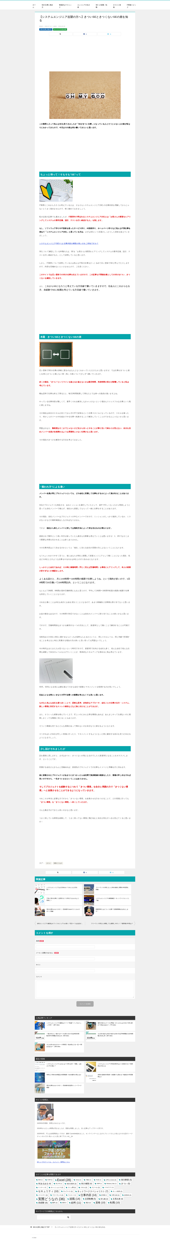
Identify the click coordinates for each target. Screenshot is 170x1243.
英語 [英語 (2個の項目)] (88, 1203)
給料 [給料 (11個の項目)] (76, 1202)
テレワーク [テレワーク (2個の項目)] (68, 1191)
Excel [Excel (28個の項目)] (64, 1179)
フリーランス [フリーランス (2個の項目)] (57, 1195)
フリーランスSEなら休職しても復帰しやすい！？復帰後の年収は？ (112, 923)
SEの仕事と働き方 (47, 6)
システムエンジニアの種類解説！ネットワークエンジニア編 (112, 899)
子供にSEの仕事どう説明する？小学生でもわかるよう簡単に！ (63, 899)
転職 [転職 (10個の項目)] (115, 1202)
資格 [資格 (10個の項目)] (100, 1202)
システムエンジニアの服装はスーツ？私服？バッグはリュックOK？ (64, 1024)
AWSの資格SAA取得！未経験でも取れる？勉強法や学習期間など (115, 1075)
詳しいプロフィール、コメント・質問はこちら (53, 1162)
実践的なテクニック (65, 6)
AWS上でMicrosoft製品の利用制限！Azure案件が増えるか (64, 1074)
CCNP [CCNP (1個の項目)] (49, 1179)
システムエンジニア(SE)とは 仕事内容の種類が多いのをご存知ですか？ (68, 243)
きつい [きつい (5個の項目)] (125, 1183)
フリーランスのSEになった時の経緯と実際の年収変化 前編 (112, 888)
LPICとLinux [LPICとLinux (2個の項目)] (111, 1180)
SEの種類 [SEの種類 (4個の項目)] (86, 1184)
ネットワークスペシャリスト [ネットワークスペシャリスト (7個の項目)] (92, 1191)
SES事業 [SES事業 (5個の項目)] (126, 1180)
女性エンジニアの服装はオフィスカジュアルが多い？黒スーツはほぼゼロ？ (60, 923)
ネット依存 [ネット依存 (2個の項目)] (117, 1191)
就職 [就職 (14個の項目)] (74, 1198)
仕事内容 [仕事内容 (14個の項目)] (89, 1195)
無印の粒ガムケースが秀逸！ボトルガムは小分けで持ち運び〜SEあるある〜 (115, 1024)
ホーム (34, 6)
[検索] (53, 1217)
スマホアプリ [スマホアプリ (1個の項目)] (109, 1187)
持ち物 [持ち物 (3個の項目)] (104, 1199)
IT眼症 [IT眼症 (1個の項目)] (88, 1179)
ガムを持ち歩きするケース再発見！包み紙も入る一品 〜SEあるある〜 (64, 1045)
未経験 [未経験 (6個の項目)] (43, 1203)
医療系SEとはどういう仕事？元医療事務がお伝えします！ (112, 910)
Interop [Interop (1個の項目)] (78, 1179)
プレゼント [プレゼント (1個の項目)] (72, 1195)
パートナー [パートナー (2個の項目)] (43, 1195)
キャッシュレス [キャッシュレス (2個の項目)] (57, 1187)
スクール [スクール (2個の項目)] (96, 1187)
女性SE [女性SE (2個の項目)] (127, 1195)
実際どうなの (58, 863)
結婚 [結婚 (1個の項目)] (64, 1202)
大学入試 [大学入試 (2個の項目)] (115, 1195)
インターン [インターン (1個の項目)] (42, 1187)
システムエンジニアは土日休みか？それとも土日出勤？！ (62, 888)
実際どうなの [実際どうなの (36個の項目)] (51, 1199)
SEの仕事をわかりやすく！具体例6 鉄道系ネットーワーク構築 (64, 1086)
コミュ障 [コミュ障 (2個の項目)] (72, 1187)
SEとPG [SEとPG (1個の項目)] (59, 1183)
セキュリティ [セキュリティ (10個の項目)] (48, 1191)
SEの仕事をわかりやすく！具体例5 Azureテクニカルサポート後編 (63, 910)
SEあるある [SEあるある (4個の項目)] (44, 1184)
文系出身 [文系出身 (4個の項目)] (118, 1199)
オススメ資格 (117, 6)
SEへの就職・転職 (101, 6)
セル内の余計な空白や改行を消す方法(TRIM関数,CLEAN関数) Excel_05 (115, 1035)
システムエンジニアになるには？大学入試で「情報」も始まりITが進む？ (64, 1065)
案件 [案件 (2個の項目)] (54, 1203)
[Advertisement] (85, 54)
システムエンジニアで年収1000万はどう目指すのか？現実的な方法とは (115, 1065)
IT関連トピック (131, 6)
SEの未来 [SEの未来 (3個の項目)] (71, 1184)
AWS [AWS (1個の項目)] (40, 1179)
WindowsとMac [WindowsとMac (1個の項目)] (111, 1183)
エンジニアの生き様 (83, 6)
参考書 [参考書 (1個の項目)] (104, 1195)
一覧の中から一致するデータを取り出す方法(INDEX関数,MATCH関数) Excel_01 (63, 1035)
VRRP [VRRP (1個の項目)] (99, 1183)
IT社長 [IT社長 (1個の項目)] (98, 1179)
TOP (41, 1227)
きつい (49, 863)
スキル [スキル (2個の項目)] (84, 1187)
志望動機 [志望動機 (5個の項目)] (90, 1199)
